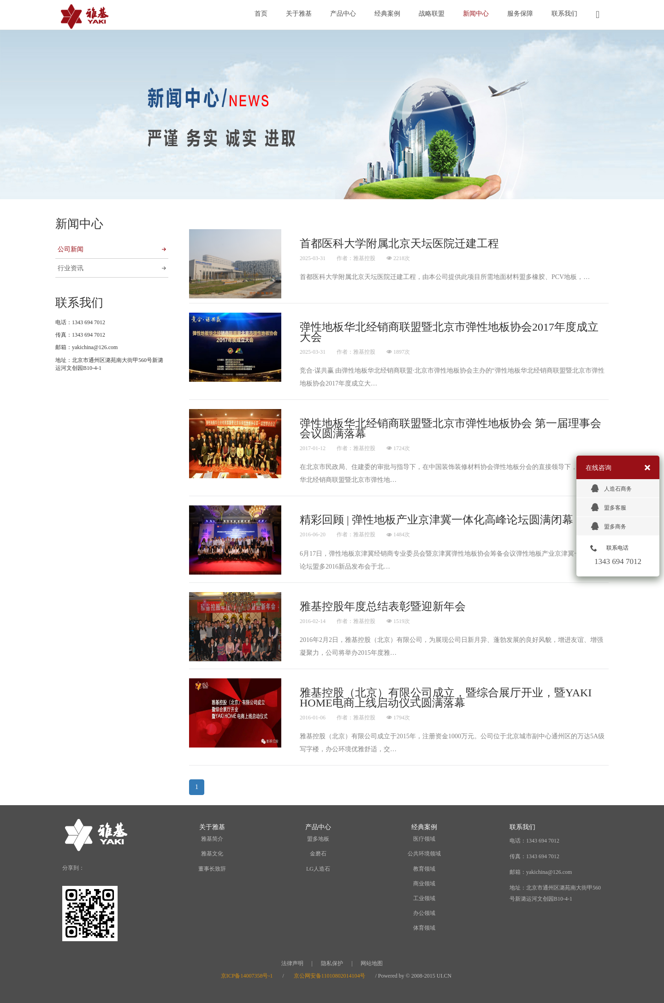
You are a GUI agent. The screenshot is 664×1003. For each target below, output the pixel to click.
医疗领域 (424, 839)
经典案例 (387, 13)
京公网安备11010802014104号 (330, 976)
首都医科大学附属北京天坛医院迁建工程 (399, 243)
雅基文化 (212, 853)
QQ (139, 869)
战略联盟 (432, 13)
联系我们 (564, 13)
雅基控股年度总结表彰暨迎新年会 (383, 606)
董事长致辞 (212, 869)
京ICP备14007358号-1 (247, 976)
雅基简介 (212, 839)
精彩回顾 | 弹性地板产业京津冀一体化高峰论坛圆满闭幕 (436, 520)
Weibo (95, 869)
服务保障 (520, 13)
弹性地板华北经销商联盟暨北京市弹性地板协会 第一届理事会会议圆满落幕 (450, 428)
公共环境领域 (424, 853)
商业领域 (424, 883)
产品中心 (343, 13)
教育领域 (424, 869)
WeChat (117, 869)
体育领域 (424, 928)
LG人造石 (318, 869)
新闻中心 (476, 13)
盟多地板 (318, 839)
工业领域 (424, 898)
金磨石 (318, 853)
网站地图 (372, 963)
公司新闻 (112, 249)
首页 (261, 13)
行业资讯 (112, 268)
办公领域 (424, 913)
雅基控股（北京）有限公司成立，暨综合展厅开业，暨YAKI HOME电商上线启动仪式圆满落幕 (446, 698)
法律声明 (292, 963)
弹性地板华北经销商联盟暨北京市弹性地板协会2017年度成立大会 (449, 332)
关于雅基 (299, 13)
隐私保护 (332, 963)
